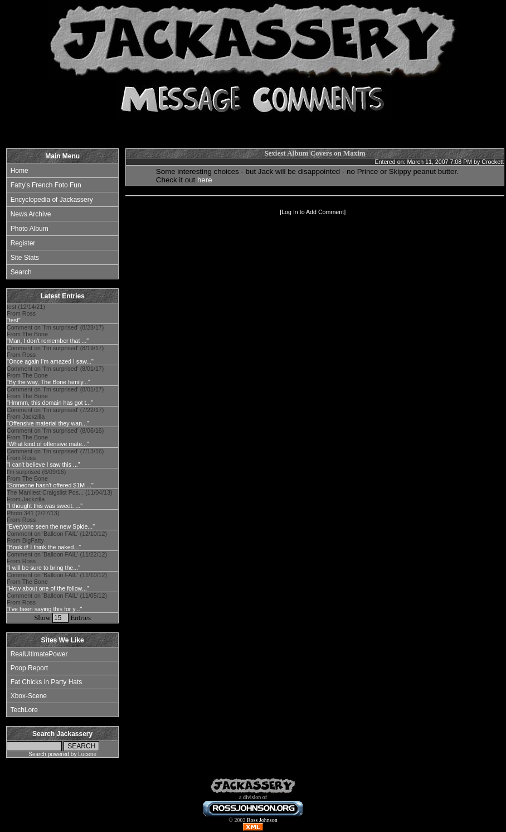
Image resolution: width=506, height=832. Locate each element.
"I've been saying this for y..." (44, 609)
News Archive (31, 214)
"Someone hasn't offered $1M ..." (50, 485)
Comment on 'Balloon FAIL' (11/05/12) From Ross (57, 602)
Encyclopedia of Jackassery (52, 200)
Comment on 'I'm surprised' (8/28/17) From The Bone (55, 334)
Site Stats (25, 258)
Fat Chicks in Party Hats (46, 682)
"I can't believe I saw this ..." (43, 464)
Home (19, 171)
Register (23, 243)
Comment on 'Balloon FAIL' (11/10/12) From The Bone (57, 582)
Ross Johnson (262, 820)
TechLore (23, 710)
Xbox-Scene (29, 696)
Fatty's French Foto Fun (46, 185)
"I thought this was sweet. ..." (44, 505)
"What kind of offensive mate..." (48, 444)
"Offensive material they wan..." (48, 423)
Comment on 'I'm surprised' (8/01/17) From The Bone (55, 375)
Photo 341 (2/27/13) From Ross (51, 520)
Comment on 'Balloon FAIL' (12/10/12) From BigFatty (57, 540)
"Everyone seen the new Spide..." (51, 526)
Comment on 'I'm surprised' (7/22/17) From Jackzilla (55, 417)
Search (21, 272)
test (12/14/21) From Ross (26, 313)
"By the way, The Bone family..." (48, 382)
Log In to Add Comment (312, 212)
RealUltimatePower (39, 654)
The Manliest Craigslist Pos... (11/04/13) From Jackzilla (60, 499)
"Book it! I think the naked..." (44, 547)
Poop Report (29, 668)
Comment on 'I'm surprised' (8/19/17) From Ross (55, 355)
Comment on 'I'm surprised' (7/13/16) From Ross (55, 458)
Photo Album (29, 229)
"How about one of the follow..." (48, 588)
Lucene (87, 754)
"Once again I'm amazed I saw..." (50, 361)
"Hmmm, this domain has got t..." (50, 402)
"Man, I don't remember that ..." (48, 340)
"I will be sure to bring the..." (43, 567)
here (204, 180)
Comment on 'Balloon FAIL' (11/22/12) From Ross (57, 561)
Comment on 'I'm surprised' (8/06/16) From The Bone (55, 437)
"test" (14, 320)
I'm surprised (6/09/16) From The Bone (50, 478)
